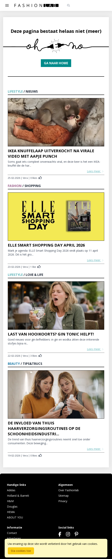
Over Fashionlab (68, 490)
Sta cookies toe (21, 551)
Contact (12, 533)
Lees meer (95, 171)
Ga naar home (56, 63)
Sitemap (63, 495)
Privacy (62, 501)
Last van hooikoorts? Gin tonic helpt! (51, 334)
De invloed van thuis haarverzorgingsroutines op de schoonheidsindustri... (44, 428)
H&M (10, 501)
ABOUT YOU (15, 517)
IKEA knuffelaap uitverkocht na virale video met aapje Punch (51, 153)
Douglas (12, 506)
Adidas (11, 490)
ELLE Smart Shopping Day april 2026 (46, 245)
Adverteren (14, 538)
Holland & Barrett (18, 495)
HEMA (11, 512)
